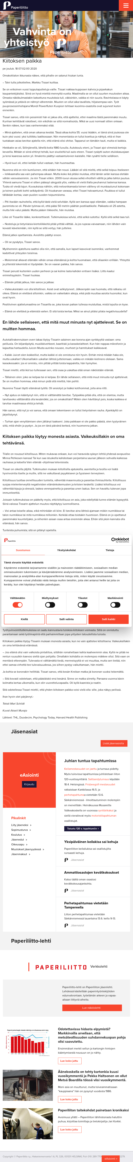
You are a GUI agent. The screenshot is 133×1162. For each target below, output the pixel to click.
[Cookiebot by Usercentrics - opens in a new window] (114, 540)
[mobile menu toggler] (126, 5)
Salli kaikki (108, 619)
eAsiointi (110, 1158)
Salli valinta (66, 619)
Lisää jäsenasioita (113, 743)
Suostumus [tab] (23, 550)
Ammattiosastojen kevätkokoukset (91, 873)
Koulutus (18, 835)
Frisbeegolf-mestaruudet (100, 784)
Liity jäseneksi (22, 825)
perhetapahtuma (74, 795)
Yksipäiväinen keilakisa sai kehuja (91, 842)
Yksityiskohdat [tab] (66, 550)
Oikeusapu (20, 844)
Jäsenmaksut (21, 854)
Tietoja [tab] (110, 550)
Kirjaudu (29, 784)
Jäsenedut (20, 839)
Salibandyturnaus (98, 779)
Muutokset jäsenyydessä (28, 849)
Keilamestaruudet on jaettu (80, 769)
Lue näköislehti (91, 1008)
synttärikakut (106, 810)
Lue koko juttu (69, 1061)
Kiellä (24, 619)
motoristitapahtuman (103, 815)
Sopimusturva (21, 830)
